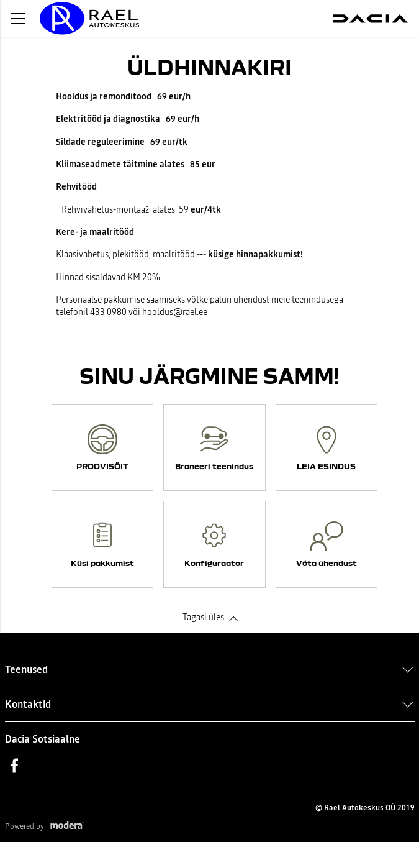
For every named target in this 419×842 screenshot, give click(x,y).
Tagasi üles (203, 617)
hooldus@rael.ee (174, 312)
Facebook (14, 765)
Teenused (26, 669)
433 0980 (108, 312)
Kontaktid (28, 704)
